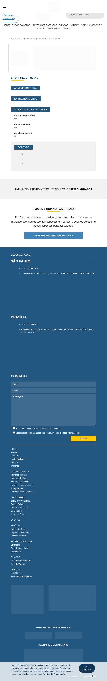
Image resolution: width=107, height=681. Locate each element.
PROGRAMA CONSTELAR (9, 14)
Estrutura (15, 456)
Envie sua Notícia (18, 536)
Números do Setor (19, 475)
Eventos (63, 25)
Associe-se (16, 551)
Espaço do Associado (20, 532)
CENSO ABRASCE (80, 189)
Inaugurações (17, 488)
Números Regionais (19, 478)
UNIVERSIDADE (18, 497)
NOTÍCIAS (15, 526)
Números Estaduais (19, 481)
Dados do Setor (21, 25)
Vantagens (15, 545)
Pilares (14, 452)
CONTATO (15, 570)
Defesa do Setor (18, 529)
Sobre (6, 25)
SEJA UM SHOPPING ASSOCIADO (53, 235)
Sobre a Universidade (20, 501)
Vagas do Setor (18, 514)
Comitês (14, 462)
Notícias (74, 25)
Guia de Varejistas (19, 564)
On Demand (16, 511)
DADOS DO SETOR (20, 471)
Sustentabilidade (18, 459)
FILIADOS (15, 557)
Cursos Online (17, 504)
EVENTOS (15, 520)
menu (4, 6)
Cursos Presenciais (19, 507)
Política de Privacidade (50, 428)
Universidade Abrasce (44, 25)
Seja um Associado (91, 25)
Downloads (53, 28)
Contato (66, 28)
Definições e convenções (22, 485)
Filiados (40, 28)
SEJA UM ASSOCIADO (21, 541)
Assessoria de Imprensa (21, 576)
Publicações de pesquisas (22, 492)
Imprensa (15, 466)
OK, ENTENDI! (86, 668)
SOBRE (14, 449)
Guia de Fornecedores (21, 560)
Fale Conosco (17, 573)
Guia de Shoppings (19, 548)
